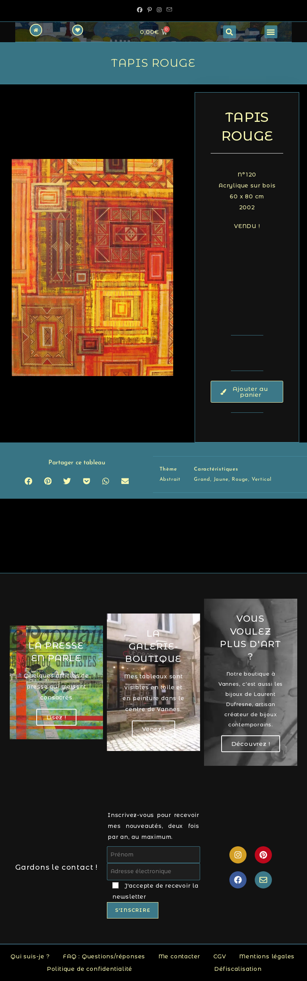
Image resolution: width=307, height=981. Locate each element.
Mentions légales (267, 956)
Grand (202, 479)
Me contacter (179, 956)
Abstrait (170, 479)
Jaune (221, 479)
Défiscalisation (238, 968)
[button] (229, 31)
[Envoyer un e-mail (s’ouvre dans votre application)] (168, 9)
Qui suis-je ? (30, 956)
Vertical (262, 479)
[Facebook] (140, 9)
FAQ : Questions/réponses (104, 956)
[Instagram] (159, 9)
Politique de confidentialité (89, 968)
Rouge (240, 479)
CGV (219, 956)
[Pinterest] (149, 9)
